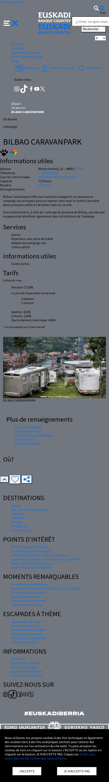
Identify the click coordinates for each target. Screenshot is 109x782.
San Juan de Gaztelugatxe (29, 510)
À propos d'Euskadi (24, 667)
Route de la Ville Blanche (28, 630)
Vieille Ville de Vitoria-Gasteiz (32, 563)
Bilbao (79, 169)
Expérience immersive (26, 671)
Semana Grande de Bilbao (29, 584)
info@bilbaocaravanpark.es (57, 177)
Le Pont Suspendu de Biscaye (31, 551)
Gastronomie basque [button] (25, 52)
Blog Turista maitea (25, 663)
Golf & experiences (24, 642)
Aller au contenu (11, 2)
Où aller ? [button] (17, 44)
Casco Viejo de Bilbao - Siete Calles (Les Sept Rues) (46, 559)
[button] (10, 23)
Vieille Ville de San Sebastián (31, 567)
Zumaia (16, 522)
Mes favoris (89, 68)
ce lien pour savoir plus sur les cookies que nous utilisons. (50, 756)
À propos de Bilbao (28, 427)
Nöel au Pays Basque (25, 596)
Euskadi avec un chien (26, 622)
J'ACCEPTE (27, 771)
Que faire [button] (17, 48)
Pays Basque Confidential (29, 638)
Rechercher (93, 29)
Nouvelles (18, 659)
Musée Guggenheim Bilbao (30, 547)
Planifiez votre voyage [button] (27, 56)
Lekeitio (17, 514)
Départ (16, 104)
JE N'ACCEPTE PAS (77, 771)
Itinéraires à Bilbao (28, 443)
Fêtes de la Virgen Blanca (28, 592)
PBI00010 (45, 185)
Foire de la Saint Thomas (28, 601)
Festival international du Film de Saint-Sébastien (45, 588)
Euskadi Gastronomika (27, 634)
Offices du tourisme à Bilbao (34, 435)
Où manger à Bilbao (28, 431)
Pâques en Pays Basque (27, 605)
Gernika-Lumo (21, 530)
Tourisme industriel (25, 626)
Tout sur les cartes (57, 68)
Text (103, 13)
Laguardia (18, 518)
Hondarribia (19, 526)
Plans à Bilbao (25, 439)
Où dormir (18, 108)
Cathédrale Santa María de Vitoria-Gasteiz (40, 555)
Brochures (27, 68)
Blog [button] (14, 61)
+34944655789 (48, 173)
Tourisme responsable (27, 675)
